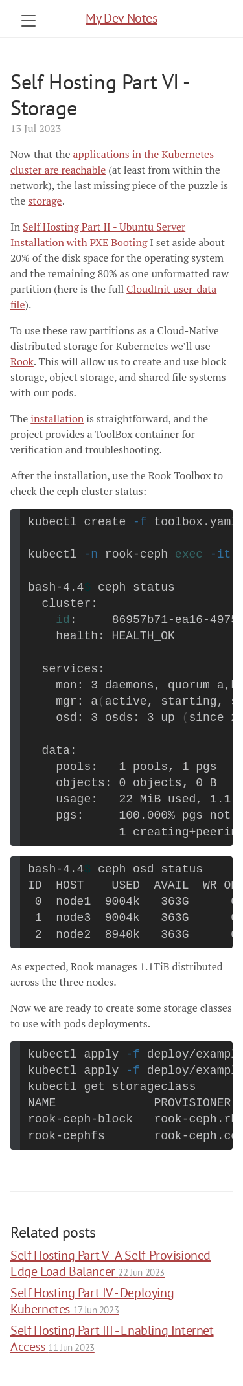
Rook (22, 361)
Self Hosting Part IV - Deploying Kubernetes (92, 1300)
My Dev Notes (121, 18)
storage (45, 201)
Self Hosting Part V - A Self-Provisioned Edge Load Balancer (110, 1263)
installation (57, 418)
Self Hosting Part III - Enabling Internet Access (112, 1338)
